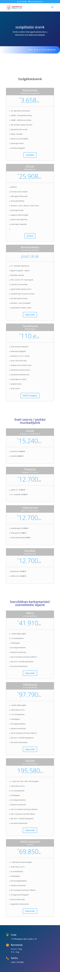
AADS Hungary (30, 395)
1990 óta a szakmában (40, 50)
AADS (22, 710)
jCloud (30, 235)
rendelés (30, 155)
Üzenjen (35, 60)
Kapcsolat (30, 673)
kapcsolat (30, 314)
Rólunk (12, 60)
